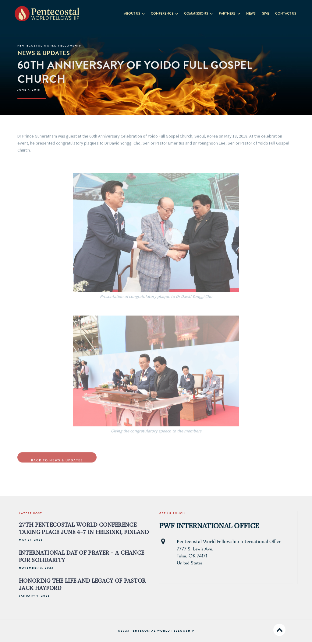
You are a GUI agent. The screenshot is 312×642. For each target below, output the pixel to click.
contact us (285, 13)
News (251, 13)
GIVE (265, 13)
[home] (47, 13)
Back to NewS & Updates (57, 467)
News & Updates (43, 52)
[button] (134, 12)
